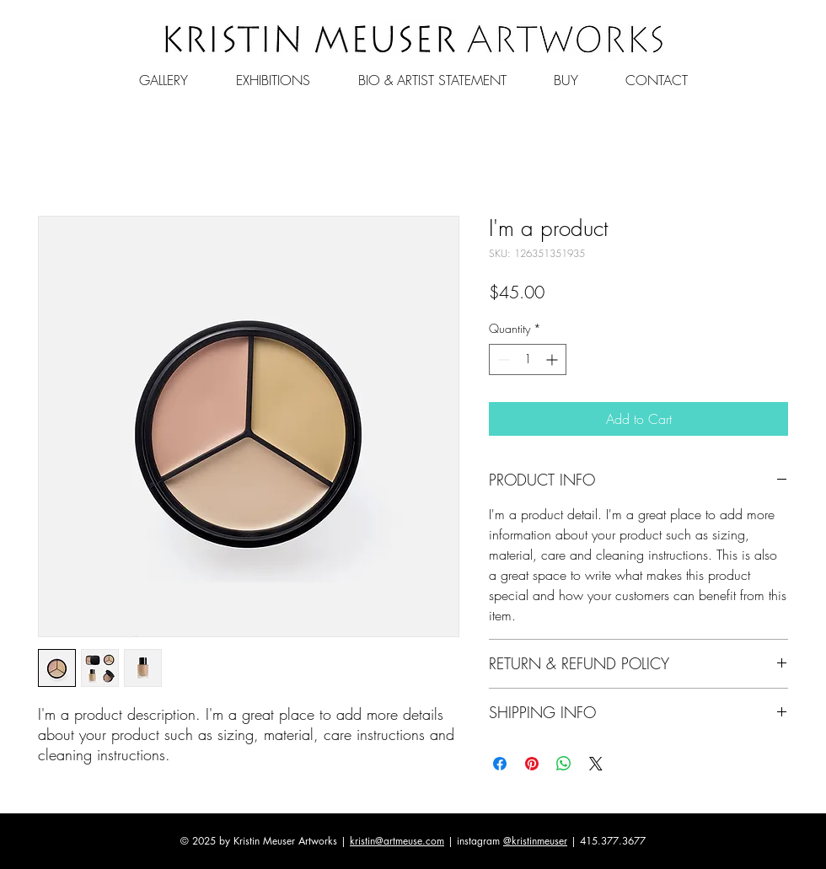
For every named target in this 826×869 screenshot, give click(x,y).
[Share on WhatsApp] (564, 764)
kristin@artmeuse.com (397, 841)
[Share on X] (596, 764)
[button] (163, 72)
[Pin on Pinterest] (532, 764)
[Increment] (553, 359)
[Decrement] (501, 359)
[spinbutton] (527, 359)
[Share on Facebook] (500, 764)
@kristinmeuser (535, 841)
